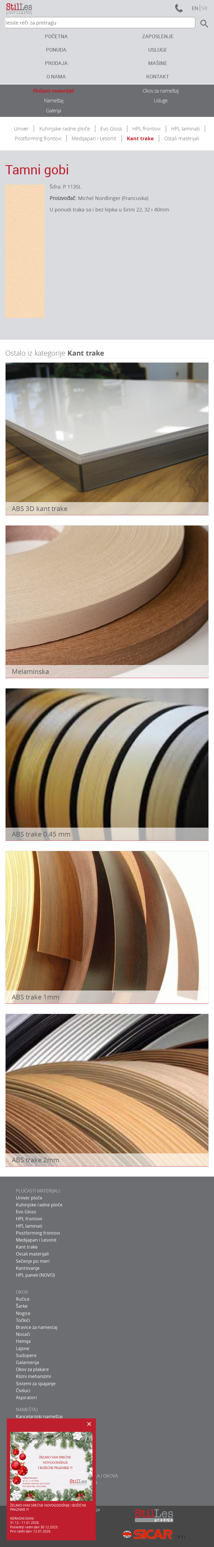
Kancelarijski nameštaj (39, 1416)
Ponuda (56, 49)
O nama (56, 76)
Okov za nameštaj (161, 90)
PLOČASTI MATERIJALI (38, 1191)
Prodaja (56, 63)
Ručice (23, 1299)
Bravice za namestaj (36, 1327)
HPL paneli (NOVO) (35, 1275)
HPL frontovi (146, 128)
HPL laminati (185, 128)
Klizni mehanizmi (33, 1376)
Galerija (53, 110)
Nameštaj (53, 100)
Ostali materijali (181, 138)
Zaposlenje (158, 36)
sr (204, 8)
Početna (56, 36)
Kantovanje (28, 1268)
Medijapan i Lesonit (94, 138)
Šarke (22, 1306)
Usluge (157, 49)
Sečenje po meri (33, 1261)
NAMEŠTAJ (27, 1409)
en (195, 8)
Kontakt (157, 76)
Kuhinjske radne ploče (64, 128)
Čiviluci (23, 1390)
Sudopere (26, 1355)
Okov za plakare (32, 1369)
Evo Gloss (111, 128)
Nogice (23, 1313)
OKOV (22, 1292)
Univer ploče (29, 1198)
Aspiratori (26, 1397)
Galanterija (27, 1362)
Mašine (157, 63)
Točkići (23, 1320)
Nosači (23, 1334)
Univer (21, 128)
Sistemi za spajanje (35, 1383)
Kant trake (140, 138)
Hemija (23, 1341)
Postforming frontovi (38, 138)
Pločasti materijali (53, 90)
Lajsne (22, 1348)
